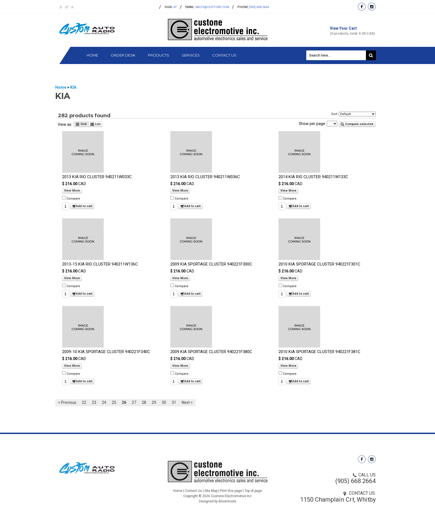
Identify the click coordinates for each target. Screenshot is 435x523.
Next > (187, 402)
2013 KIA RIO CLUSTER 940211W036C (205, 176)
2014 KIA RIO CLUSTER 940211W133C (313, 176)
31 (174, 402)
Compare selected (356, 124)
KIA (73, 87)
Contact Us (224, 55)
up (171, 7)
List (95, 124)
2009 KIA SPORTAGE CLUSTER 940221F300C (211, 264)
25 (114, 402)
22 (84, 402)
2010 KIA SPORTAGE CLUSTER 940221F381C (319, 351)
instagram (372, 7)
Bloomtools (227, 508)
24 (104, 402)
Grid (81, 124)
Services (191, 55)
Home (92, 55)
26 (124, 402)
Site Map (211, 497)
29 (154, 402)
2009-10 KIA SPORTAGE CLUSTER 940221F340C (106, 351)
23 (94, 402)
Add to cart (82, 206)
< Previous (67, 402)
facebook (362, 7)
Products (158, 55)
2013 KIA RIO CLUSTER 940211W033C (97, 176)
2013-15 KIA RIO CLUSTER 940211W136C (100, 264)
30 (164, 402)
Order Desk (123, 55)
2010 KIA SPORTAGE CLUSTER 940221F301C (319, 264)
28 (144, 402)
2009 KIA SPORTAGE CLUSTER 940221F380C (211, 351)
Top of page (253, 497)
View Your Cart (353, 31)
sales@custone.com (212, 7)
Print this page (231, 497)
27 (134, 402)
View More (72, 191)
